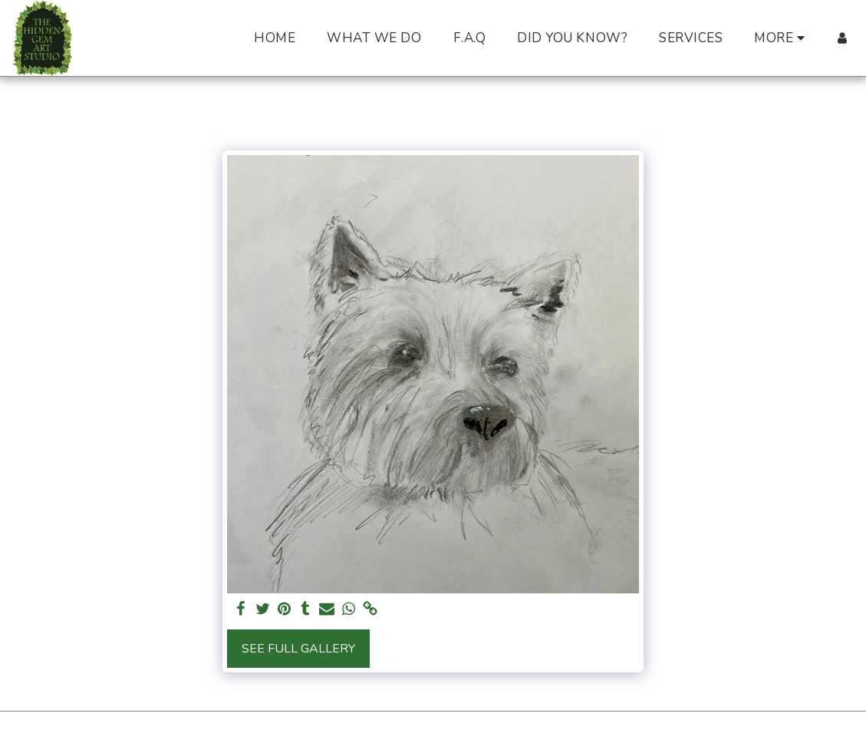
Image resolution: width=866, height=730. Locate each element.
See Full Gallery (298, 648)
